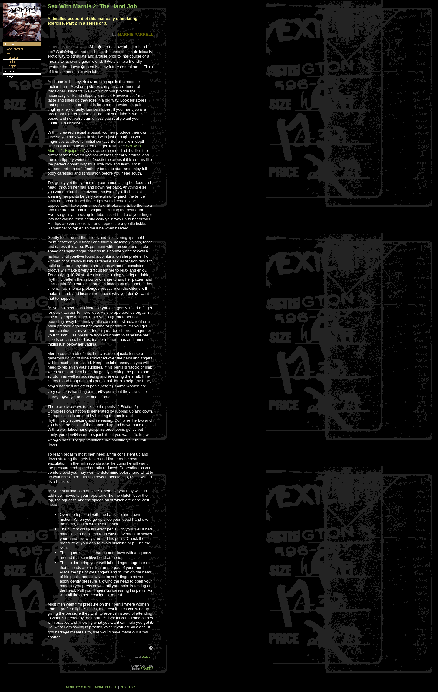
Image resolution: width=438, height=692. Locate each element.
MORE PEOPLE (106, 687)
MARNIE (147, 657)
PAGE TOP (127, 687)
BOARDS (147, 668)
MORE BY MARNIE (79, 687)
